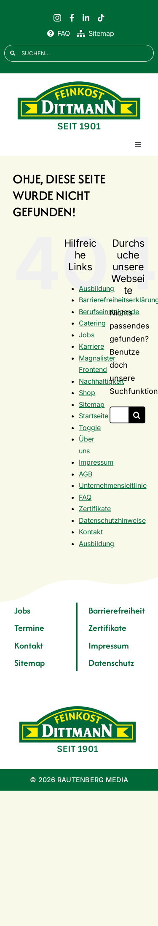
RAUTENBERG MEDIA (92, 779)
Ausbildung (96, 288)
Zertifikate (95, 508)
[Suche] (12, 53)
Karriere (91, 346)
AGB (85, 474)
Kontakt (91, 532)
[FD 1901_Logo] (79, 81)
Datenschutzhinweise (112, 520)
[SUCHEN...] (79, 53)
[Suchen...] (119, 414)
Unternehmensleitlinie (112, 485)
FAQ (85, 497)
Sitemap (91, 404)
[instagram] (57, 18)
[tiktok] (101, 18)
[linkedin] (86, 18)
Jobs (86, 335)
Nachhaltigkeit (101, 381)
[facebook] (72, 18)
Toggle (90, 427)
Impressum (96, 462)
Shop (87, 392)
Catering (92, 323)
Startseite (93, 416)
